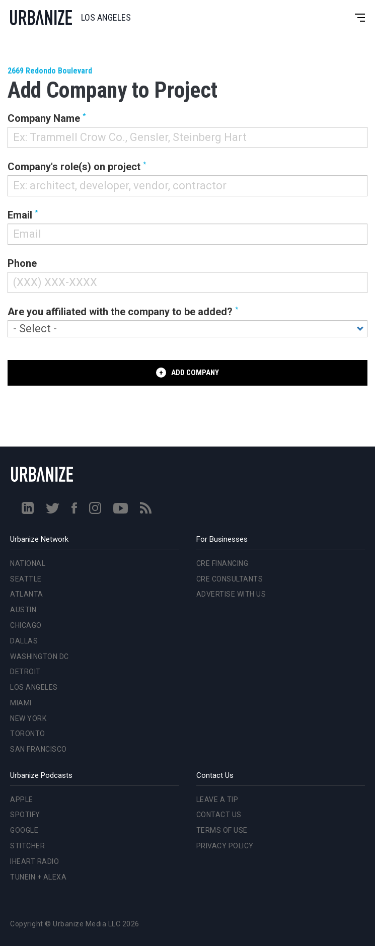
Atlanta (26, 594)
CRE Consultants (229, 579)
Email (20, 215)
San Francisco (38, 749)
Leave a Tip (217, 799)
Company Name (44, 118)
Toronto (27, 734)
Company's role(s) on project (74, 167)
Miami (21, 703)
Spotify (25, 815)
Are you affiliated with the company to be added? (120, 312)
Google (24, 830)
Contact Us (219, 815)
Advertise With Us (231, 594)
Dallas (24, 641)
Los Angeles (34, 687)
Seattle (26, 579)
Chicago (26, 625)
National (27, 563)
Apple (21, 799)
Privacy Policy (225, 846)
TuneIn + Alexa (38, 877)
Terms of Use (222, 830)
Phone (22, 263)
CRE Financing (222, 563)
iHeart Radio (34, 861)
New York (28, 718)
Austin (23, 610)
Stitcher (27, 846)
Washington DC (39, 656)
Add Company (195, 372)
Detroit (25, 672)
